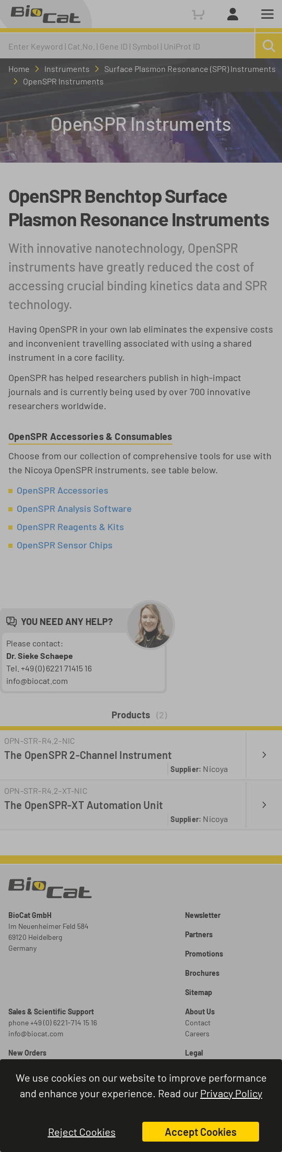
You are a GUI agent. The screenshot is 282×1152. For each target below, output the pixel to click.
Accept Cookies (201, 1131)
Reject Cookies (82, 1131)
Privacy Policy (231, 1093)
